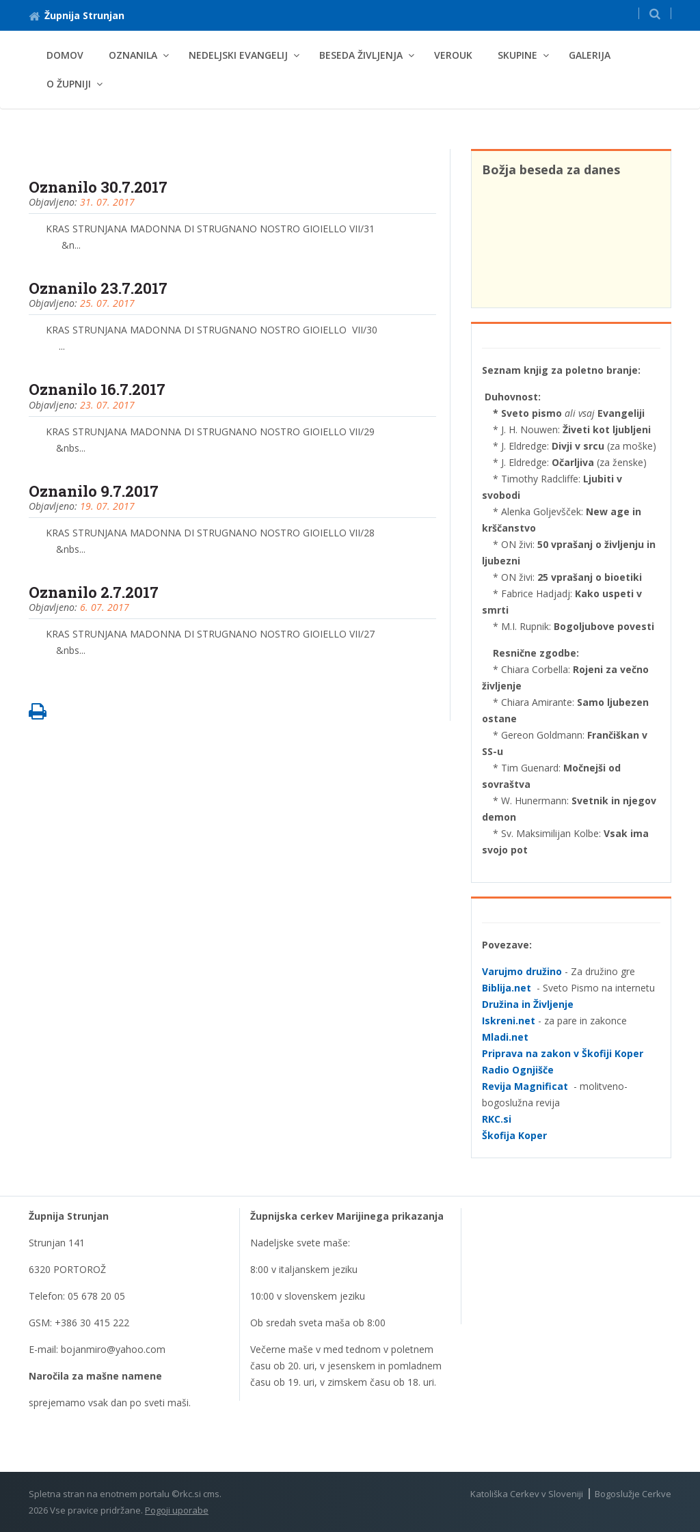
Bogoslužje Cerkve (633, 1493)
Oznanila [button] (133, 55)
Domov (64, 55)
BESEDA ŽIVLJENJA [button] (361, 55)
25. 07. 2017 (107, 303)
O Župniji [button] (68, 83)
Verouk (453, 55)
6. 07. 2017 (104, 607)
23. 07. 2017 (107, 404)
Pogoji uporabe (176, 1510)
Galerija (589, 55)
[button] (654, 13)
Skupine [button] (517, 55)
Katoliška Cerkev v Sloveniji (526, 1493)
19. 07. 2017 (107, 506)
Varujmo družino (522, 971)
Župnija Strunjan (76, 15)
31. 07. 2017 (107, 201)
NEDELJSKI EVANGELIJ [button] (238, 55)
